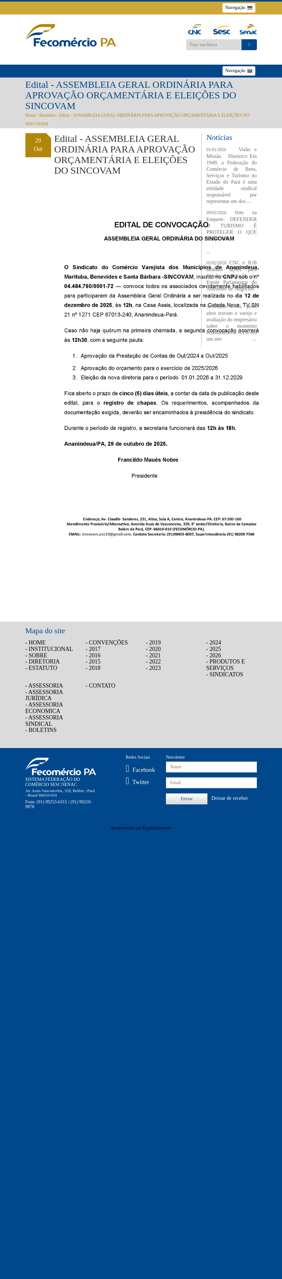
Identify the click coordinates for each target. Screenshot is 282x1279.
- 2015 (93, 661)
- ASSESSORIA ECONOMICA (44, 707)
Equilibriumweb (156, 828)
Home (30, 115)
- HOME (35, 642)
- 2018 (93, 668)
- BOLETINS (41, 730)
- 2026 (213, 655)
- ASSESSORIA (44, 685)
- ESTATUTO (41, 668)
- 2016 (93, 655)
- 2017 (93, 649)
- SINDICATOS (224, 674)
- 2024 (213, 642)
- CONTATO (100, 685)
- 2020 (153, 649)
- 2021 (153, 655)
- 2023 (153, 668)
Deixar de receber (229, 798)
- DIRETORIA (42, 661)
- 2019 (153, 642)
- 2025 (213, 649)
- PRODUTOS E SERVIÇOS (225, 664)
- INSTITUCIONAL (49, 649)
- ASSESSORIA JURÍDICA (44, 695)
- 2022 (153, 661)
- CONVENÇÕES (107, 642)
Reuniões (47, 115)
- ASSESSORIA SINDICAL (44, 720)
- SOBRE (36, 655)
